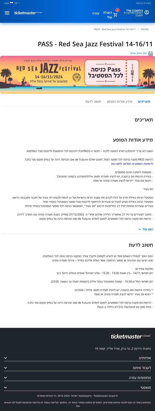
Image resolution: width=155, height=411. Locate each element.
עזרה (95, 13)
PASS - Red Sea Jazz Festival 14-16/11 (115, 29)
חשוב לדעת (93, 101)
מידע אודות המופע (119, 101)
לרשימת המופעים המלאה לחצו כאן (132, 164)
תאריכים (144, 101)
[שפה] (13, 3)
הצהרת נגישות (143, 3)
